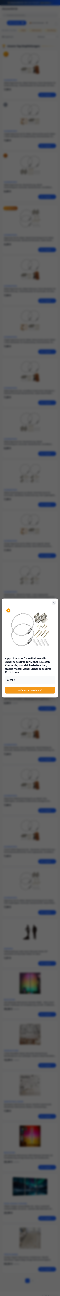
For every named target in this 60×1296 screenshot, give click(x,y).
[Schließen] (54, 603)
